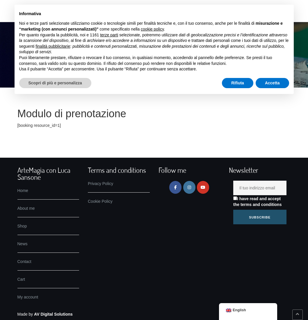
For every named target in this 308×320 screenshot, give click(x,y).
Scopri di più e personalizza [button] (55, 83)
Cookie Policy (100, 201)
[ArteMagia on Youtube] (203, 187)
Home (22, 190)
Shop (22, 226)
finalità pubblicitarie (52, 46)
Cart (21, 279)
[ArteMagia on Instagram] (189, 187)
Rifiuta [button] (237, 83)
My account (27, 297)
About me (26, 208)
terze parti (109, 35)
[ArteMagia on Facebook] (175, 187)
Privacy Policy (100, 183)
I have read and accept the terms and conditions (257, 201)
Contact (24, 261)
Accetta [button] (272, 83)
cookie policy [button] (152, 29)
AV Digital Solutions (53, 314)
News (22, 243)
